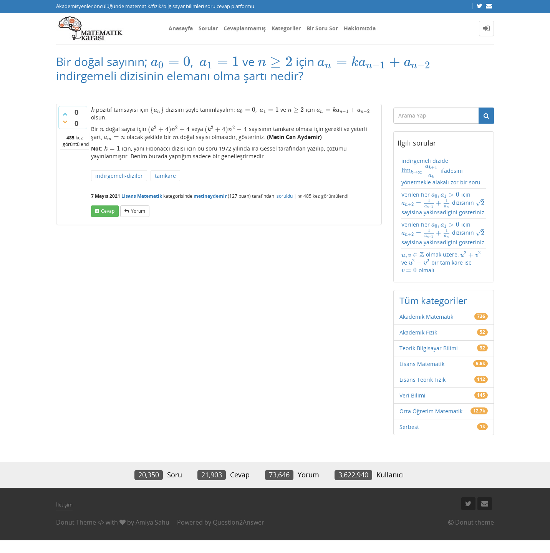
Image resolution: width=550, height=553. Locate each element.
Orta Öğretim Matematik (430, 411)
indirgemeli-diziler (119, 175)
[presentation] (171, 62)
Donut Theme (76, 522)
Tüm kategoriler (433, 300)
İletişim (64, 504)
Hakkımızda (360, 28)
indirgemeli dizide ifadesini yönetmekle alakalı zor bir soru (440, 171)
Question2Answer (238, 522)
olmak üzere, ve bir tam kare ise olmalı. (441, 262)
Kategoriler (286, 28)
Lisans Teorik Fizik (422, 379)
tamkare (165, 175)
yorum (138, 211)
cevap (107, 211)
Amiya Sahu (152, 522)
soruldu (285, 196)
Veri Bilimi (412, 395)
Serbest (409, 426)
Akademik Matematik (426, 316)
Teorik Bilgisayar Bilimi (428, 348)
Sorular (208, 28)
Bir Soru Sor (322, 28)
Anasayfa (181, 28)
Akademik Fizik (418, 332)
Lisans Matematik (141, 196)
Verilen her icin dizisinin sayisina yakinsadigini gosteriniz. (443, 203)
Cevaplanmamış (245, 28)
